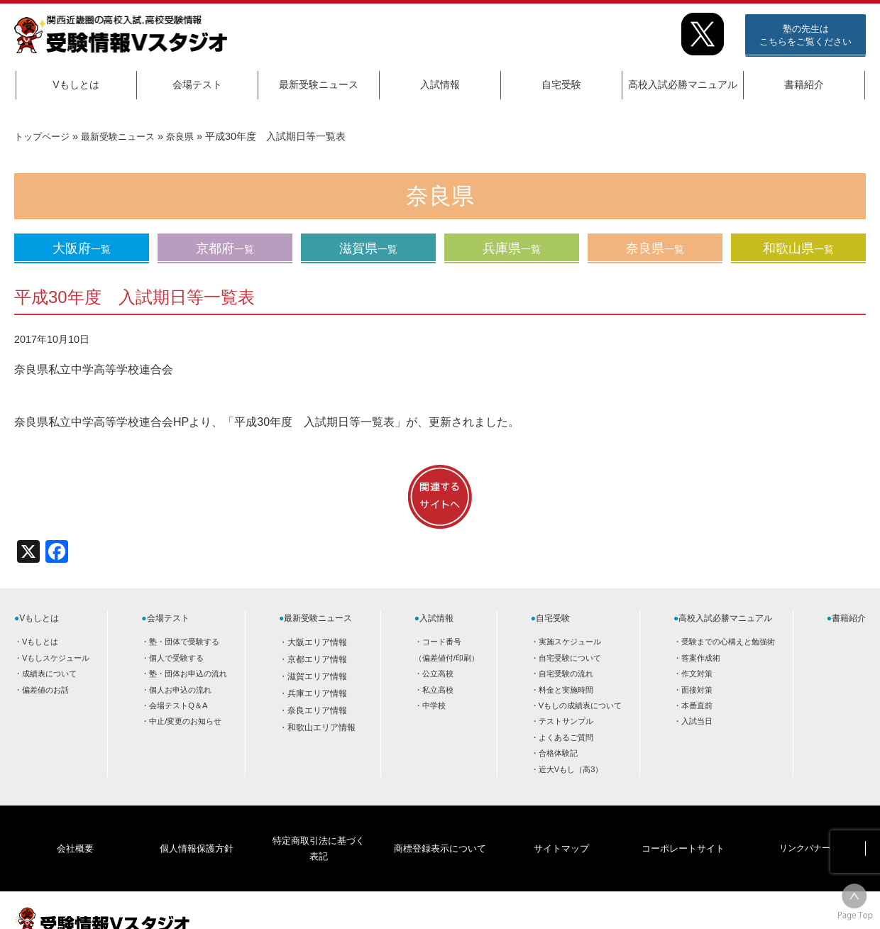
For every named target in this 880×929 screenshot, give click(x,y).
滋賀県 (368, 248)
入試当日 (697, 721)
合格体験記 (558, 753)
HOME (752, 905)
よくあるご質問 (566, 737)
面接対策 (697, 690)
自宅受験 (561, 84)
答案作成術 (700, 658)
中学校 (434, 705)
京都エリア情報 (317, 659)
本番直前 (697, 705)
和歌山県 (798, 248)
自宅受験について (570, 658)
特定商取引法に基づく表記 (318, 827)
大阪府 (82, 248)
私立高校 (437, 690)
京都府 (225, 248)
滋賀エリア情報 (317, 676)
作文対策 (697, 673)
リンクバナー (804, 827)
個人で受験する (176, 658)
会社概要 (75, 827)
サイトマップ (561, 827)
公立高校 (437, 673)
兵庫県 (512, 248)
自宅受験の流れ (566, 673)
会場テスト (197, 84)
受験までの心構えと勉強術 (728, 641)
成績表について (49, 673)
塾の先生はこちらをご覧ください (805, 35)
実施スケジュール (570, 641)
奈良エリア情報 (317, 710)
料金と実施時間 (566, 690)
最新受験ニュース (318, 84)
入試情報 (440, 84)
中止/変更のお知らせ (185, 721)
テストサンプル (566, 721)
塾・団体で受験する (184, 641)
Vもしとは (76, 84)
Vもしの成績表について (580, 705)
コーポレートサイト (682, 827)
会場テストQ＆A (178, 705)
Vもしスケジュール (55, 658)
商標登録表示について (439, 827)
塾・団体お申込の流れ (188, 673)
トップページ (44, 136)
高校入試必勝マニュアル (682, 84)
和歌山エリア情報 (321, 727)
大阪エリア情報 (317, 642)
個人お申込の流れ (180, 690)
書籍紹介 (804, 84)
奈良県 (191, 136)
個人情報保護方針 (197, 827)
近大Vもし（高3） (571, 769)
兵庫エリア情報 (317, 693)
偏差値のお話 (45, 690)
